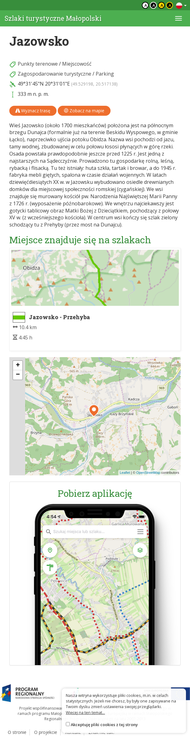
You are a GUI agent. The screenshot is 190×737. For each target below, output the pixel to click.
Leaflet (125, 472)
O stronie (17, 732)
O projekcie (45, 732)
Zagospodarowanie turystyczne (54, 73)
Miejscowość (77, 63)
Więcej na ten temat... (85, 712)
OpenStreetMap (148, 472)
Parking (105, 73)
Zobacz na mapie (84, 111)
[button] (94, 410)
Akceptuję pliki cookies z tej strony (104, 724)
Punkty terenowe (38, 63)
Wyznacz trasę (33, 111)
